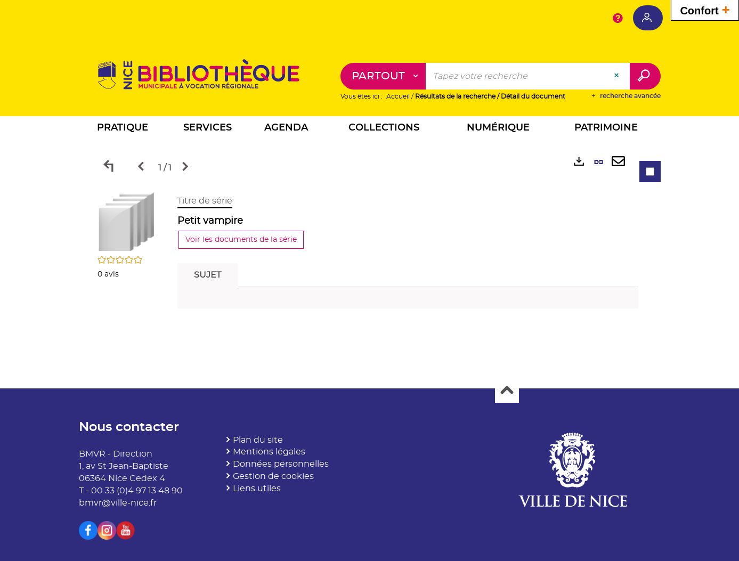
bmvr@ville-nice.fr (118, 503)
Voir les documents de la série (241, 239)
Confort (705, 9)
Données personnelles (281, 464)
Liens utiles (257, 488)
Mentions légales (269, 452)
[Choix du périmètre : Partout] (383, 76)
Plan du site (258, 440)
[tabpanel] (370, 254)
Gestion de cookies (273, 476)
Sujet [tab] (207, 275)
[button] (122, 129)
